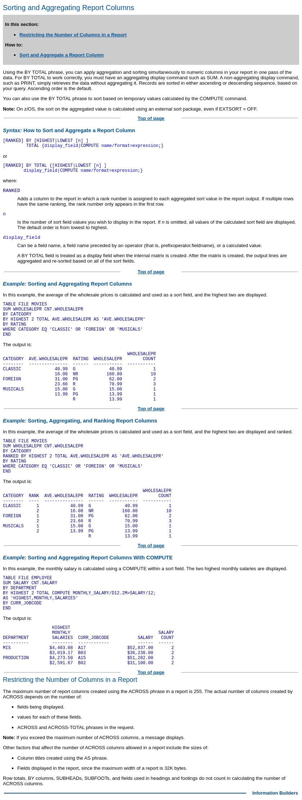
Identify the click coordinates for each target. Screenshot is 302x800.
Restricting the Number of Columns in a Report (73, 34)
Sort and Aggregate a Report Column (61, 55)
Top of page (151, 118)
